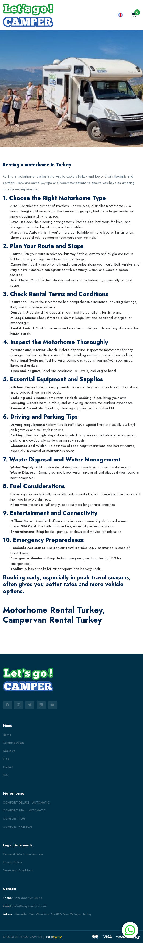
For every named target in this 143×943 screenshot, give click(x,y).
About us (9, 751)
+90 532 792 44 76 (28, 897)
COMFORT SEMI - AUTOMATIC (24, 810)
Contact (8, 767)
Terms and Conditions (18, 870)
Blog (6, 759)
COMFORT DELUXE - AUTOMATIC (26, 802)
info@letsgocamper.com (30, 906)
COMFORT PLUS (14, 818)
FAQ (6, 775)
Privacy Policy (12, 862)
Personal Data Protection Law (23, 854)
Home (7, 734)
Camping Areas (13, 742)
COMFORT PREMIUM (17, 826)
